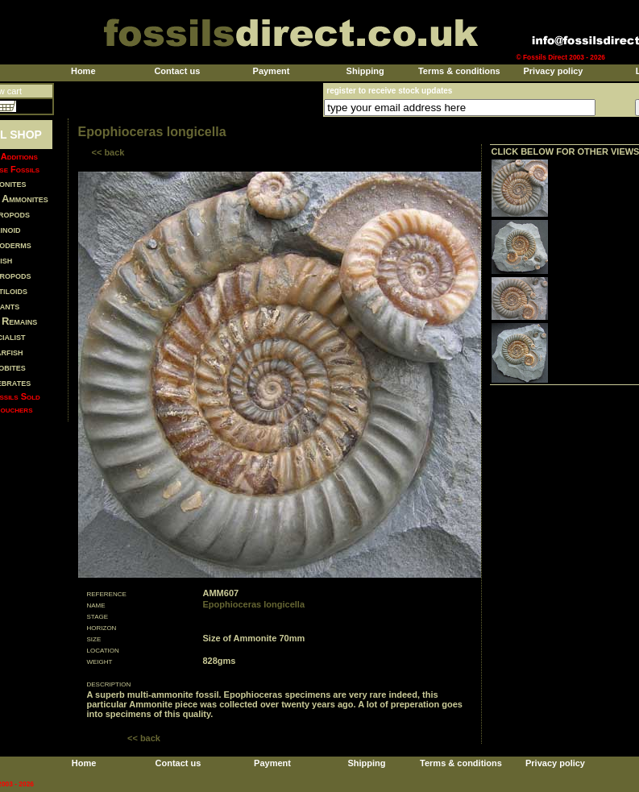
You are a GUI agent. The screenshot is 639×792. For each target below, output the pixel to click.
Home (83, 71)
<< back (108, 152)
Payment (271, 71)
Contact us (177, 71)
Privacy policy (553, 71)
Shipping (365, 71)
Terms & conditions (459, 71)
